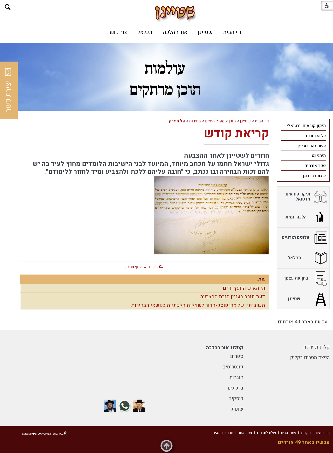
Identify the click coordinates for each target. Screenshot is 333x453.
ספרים (236, 356)
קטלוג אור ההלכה (224, 347)
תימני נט (319, 155)
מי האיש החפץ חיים (244, 288)
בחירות (195, 121)
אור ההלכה (175, 32)
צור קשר (117, 32)
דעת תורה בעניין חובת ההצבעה (232, 296)
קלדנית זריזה (316, 347)
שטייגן (205, 32)
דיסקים (235, 398)
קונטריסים (232, 366)
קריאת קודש (236, 133)
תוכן (232, 121)
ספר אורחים (315, 165)
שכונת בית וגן (314, 175)
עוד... (261, 279)
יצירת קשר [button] (8, 90)
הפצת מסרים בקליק (310, 357)
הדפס (153, 267)
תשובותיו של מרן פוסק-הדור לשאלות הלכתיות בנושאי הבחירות (198, 305)
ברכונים (235, 387)
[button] (8, 7)
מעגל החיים (215, 121)
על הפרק (177, 121)
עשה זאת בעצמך (311, 146)
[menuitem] (232, 32)
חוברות (236, 377)
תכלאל (144, 32)
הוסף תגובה (133, 267)
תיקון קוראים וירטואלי (306, 125)
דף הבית (232, 32)
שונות (237, 409)
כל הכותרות (316, 135)
